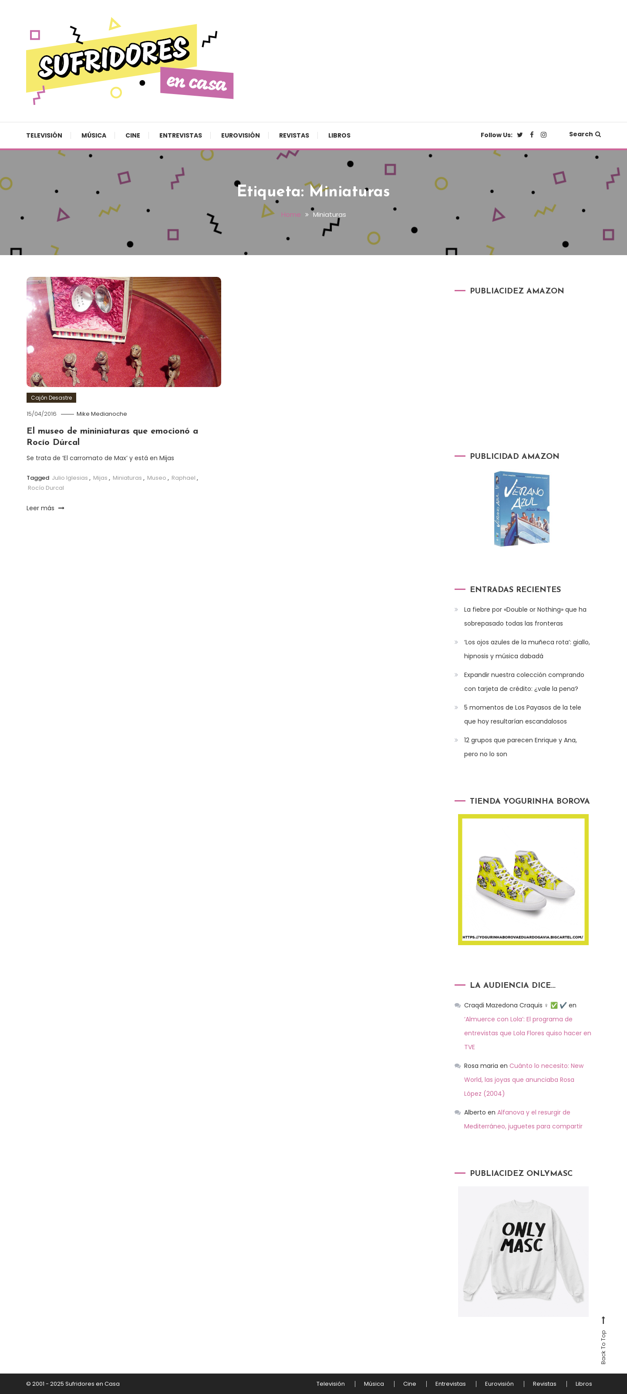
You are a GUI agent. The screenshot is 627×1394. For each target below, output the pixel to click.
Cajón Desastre (51, 397)
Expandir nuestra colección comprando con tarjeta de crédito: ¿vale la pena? (524, 681)
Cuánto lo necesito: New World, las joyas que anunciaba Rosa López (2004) (523, 1079)
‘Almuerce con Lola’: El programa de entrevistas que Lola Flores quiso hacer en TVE (527, 1033)
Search (585, 134)
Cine (132, 135)
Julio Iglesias (70, 478)
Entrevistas (180, 135)
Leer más (45, 508)
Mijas (100, 478)
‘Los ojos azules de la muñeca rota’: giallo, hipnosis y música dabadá (527, 649)
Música (93, 135)
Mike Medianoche (102, 414)
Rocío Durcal (46, 488)
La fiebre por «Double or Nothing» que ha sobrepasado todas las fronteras (525, 616)
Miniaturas (127, 478)
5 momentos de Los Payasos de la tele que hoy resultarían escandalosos (522, 714)
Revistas (294, 135)
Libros (339, 135)
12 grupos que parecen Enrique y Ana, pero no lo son (520, 747)
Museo (156, 478)
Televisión (44, 135)
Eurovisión (240, 135)
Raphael (184, 478)
